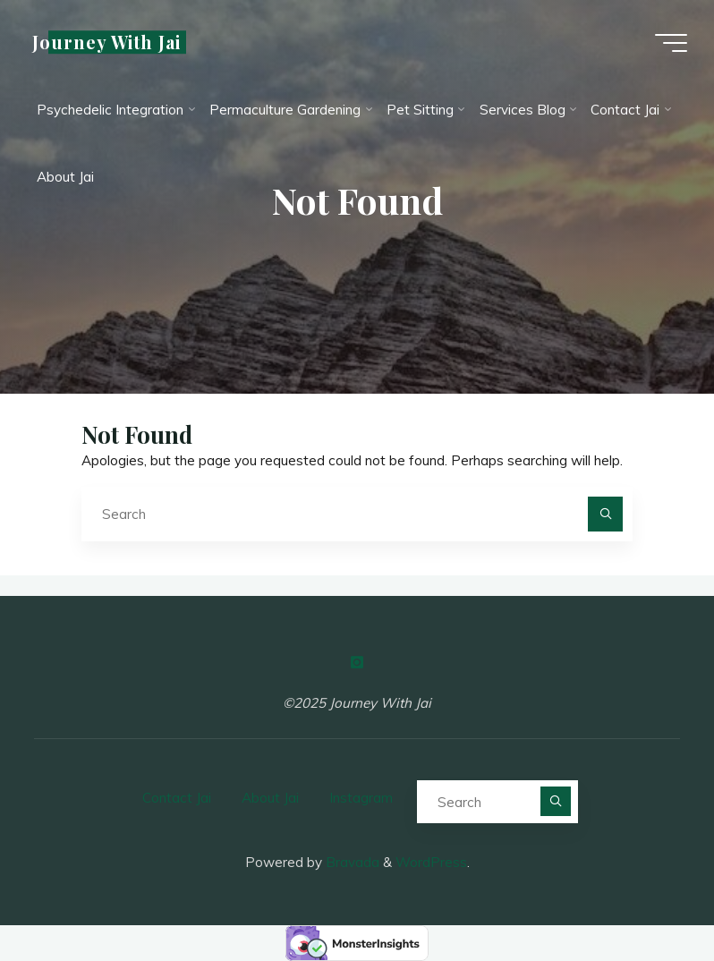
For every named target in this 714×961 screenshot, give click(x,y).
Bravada (350, 862)
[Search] (606, 514)
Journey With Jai (106, 42)
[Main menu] (671, 43)
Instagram (361, 797)
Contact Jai (176, 797)
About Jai (270, 797)
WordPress (431, 862)
